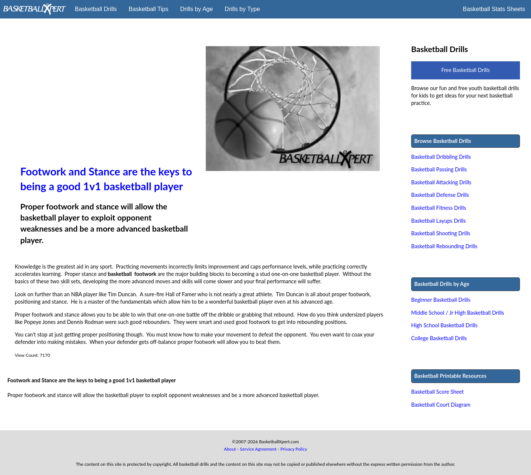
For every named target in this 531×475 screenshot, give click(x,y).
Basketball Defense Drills (440, 195)
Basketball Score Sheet (437, 392)
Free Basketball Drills (465, 70)
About (230, 449)
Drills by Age (196, 9)
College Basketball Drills (439, 338)
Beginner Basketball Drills (440, 300)
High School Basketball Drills (444, 325)
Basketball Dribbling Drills (441, 157)
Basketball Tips (149, 9)
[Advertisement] (107, 105)
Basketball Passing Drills (439, 169)
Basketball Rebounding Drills (444, 246)
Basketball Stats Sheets (494, 9)
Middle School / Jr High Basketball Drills (457, 313)
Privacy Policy (293, 449)
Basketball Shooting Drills (440, 233)
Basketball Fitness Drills (438, 208)
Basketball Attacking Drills (441, 182)
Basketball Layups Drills (438, 221)
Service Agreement (258, 449)
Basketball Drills (96, 9)
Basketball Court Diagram (441, 404)
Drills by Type (242, 9)
